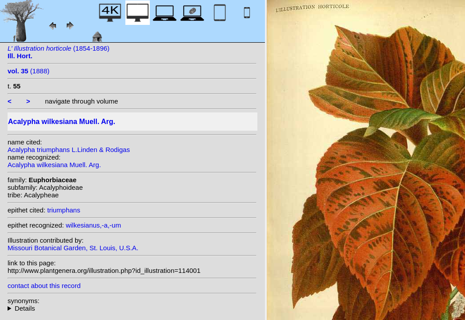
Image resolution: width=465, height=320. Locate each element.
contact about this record (44, 285)
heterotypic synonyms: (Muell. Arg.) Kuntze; (132, 308)
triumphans (63, 210)
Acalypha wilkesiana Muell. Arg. (54, 164)
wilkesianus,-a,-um (93, 225)
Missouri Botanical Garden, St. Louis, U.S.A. (73, 248)
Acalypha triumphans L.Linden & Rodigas (69, 149)
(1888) (28, 71)
